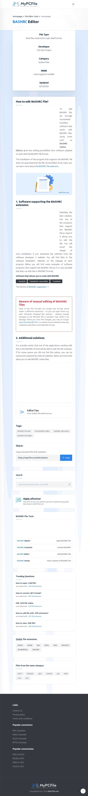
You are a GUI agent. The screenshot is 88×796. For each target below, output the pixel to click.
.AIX (58, 674)
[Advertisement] (36, 125)
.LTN (19, 678)
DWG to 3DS (18, 762)
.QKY (40, 674)
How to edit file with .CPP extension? (32, 613)
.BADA (20, 645)
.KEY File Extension (34, 596)
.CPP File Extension (34, 616)
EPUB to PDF (18, 758)
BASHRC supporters (39, 287)
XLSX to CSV (18, 766)
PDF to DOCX (18, 754)
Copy (66, 458)
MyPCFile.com (53, 791)
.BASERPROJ (23, 650)
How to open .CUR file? (26, 583)
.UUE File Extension (35, 626)
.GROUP (49, 674)
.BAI (38, 645)
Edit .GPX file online (24, 603)
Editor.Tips (33, 410)
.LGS (27, 678)
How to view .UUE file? (26, 623)
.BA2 (55, 645)
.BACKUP (65, 645)
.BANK (29, 645)
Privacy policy (19, 714)
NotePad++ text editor (38, 281)
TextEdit (21, 281)
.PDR (65, 674)
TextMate (56, 281)
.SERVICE (30, 674)
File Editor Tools (31, 16)
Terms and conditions (22, 718)
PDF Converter (19, 731)
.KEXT (20, 674)
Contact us (17, 711)
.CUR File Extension (35, 586)
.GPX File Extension (35, 606)
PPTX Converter (20, 742)
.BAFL (46, 645)
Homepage (17, 16)
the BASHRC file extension (47, 166)
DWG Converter (19, 734)
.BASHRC (35, 650)
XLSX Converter (19, 738)
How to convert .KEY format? (28, 593)
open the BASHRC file (28, 322)
